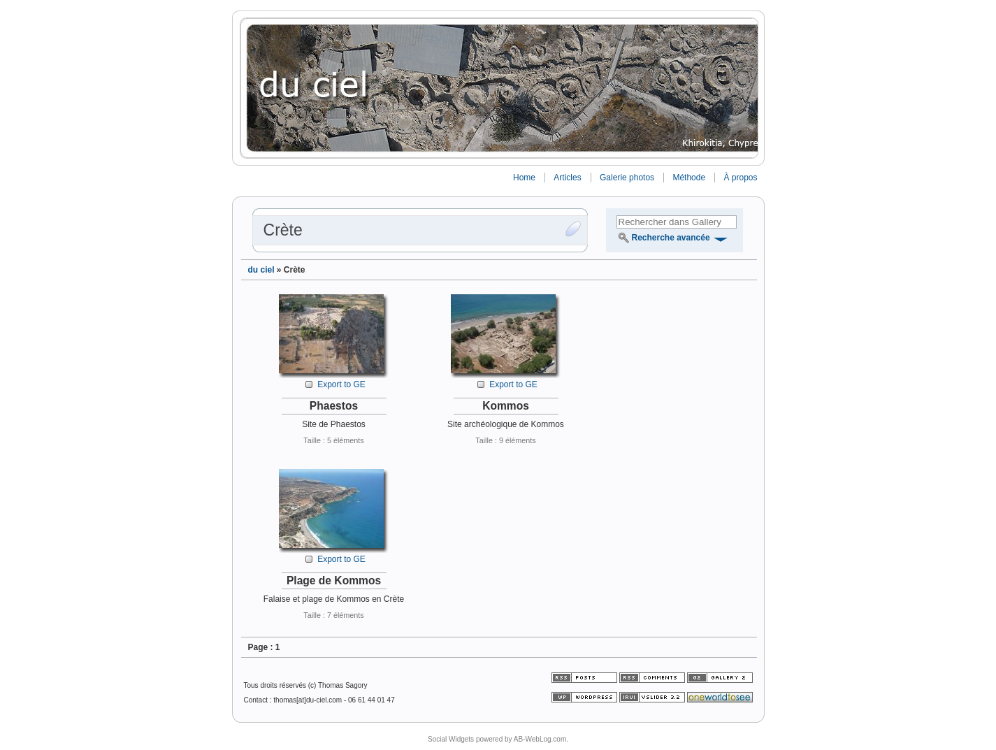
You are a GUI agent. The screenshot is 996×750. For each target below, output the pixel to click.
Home (524, 177)
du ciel (261, 270)
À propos (740, 177)
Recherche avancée (671, 238)
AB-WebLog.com (540, 739)
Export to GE (341, 384)
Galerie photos (627, 177)
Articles (567, 177)
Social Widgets (451, 739)
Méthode (688, 177)
